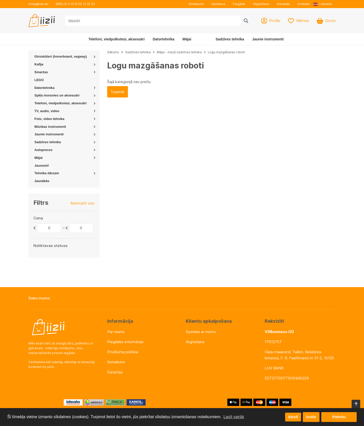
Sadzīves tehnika (230, 39)
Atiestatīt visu (82, 203)
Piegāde (239, 4)
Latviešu (322, 4)
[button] (324, 4)
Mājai (187, 39)
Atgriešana (261, 4)
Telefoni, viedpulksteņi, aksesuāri (116, 39)
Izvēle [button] (311, 417)
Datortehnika (163, 39)
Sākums (113, 52)
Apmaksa (218, 4)
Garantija (283, 4)
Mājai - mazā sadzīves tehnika (179, 52)
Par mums (116, 331)
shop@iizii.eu (38, 4)
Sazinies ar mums (201, 331)
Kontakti (304, 4)
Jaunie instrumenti (268, 39)
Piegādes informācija (125, 341)
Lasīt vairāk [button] (233, 417)
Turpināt (117, 91)
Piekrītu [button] (339, 417)
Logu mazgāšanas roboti (226, 52)
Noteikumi (196, 4)
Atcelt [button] (293, 417)
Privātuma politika (122, 351)
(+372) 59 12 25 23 (81, 4)
